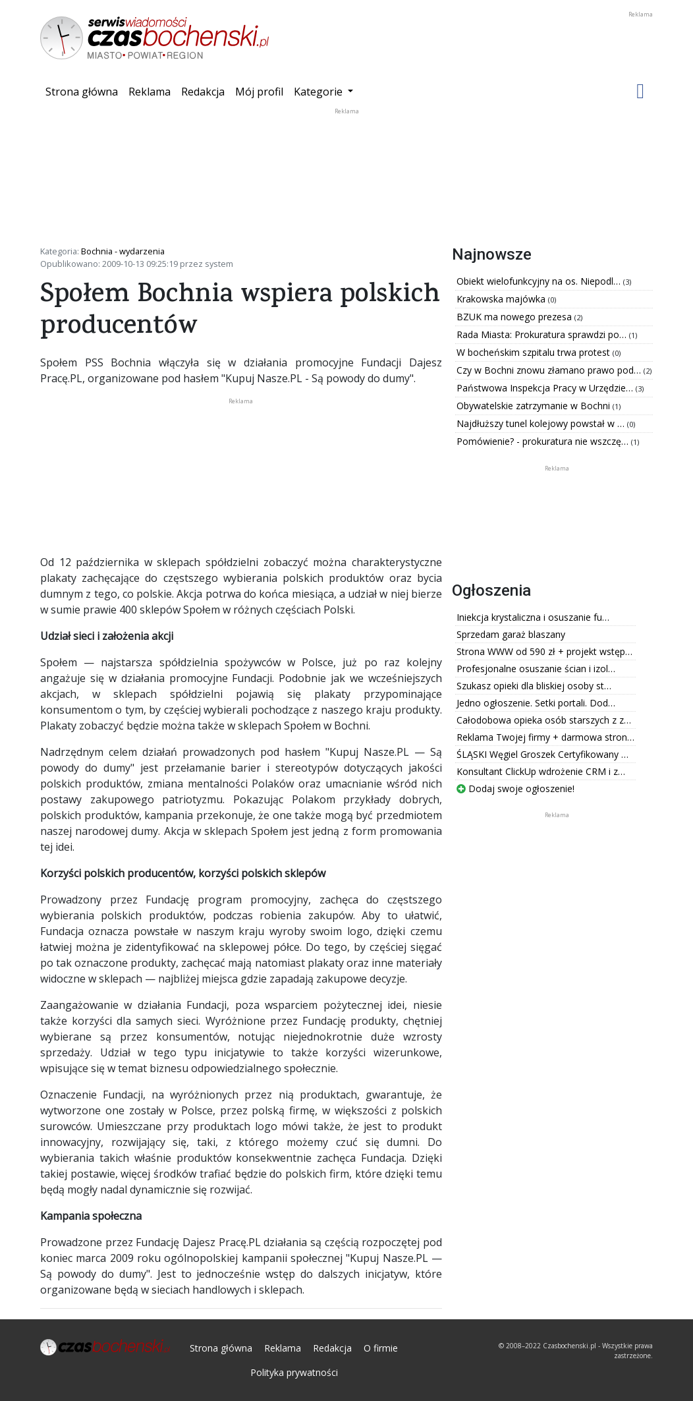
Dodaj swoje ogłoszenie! (515, 788)
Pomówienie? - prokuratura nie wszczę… (544, 441)
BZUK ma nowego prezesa (515, 316)
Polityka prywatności (294, 1372)
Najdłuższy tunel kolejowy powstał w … (542, 423)
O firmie (381, 1348)
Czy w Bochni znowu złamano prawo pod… (550, 370)
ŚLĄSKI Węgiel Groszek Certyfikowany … (542, 754)
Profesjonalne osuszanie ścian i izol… (536, 668)
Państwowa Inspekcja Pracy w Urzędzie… (546, 388)
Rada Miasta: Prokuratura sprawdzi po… (543, 334)
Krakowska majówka (502, 299)
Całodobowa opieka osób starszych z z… (544, 720)
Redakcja (203, 91)
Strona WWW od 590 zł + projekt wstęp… (544, 651)
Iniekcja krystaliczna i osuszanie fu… (533, 617)
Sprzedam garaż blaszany (511, 634)
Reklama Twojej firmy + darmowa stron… (545, 737)
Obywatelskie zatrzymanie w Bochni (535, 405)
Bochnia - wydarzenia (123, 251)
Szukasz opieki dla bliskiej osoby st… (534, 685)
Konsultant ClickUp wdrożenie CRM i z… (541, 771)
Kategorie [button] (319, 91)
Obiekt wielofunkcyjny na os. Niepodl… (540, 281)
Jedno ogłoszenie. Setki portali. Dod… (536, 703)
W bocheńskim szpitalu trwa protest (535, 352)
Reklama (149, 91)
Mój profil (259, 91)
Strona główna (84, 91)
